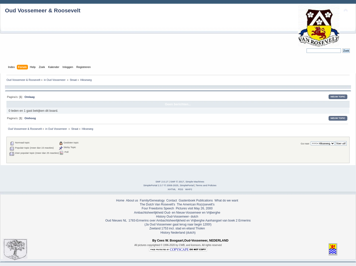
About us (132, 200)
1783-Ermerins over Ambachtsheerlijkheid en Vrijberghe (166, 220)
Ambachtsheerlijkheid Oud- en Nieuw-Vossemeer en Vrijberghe (177, 212)
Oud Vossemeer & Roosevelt (42, 10)
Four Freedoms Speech (158, 208)
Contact (171, 200)
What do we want (226, 200)
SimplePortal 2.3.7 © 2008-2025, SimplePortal (168, 185)
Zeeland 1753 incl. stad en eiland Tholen (177, 228)
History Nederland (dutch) (178, 232)
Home (120, 200)
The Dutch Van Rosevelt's (157, 204)
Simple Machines (194, 181)
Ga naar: (305, 143)
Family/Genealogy (152, 200)
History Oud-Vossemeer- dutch (177, 216)
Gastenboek (187, 200)
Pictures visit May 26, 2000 (194, 208)
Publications (204, 200)
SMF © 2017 (177, 181)
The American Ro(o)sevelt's (196, 204)
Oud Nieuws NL (116, 220)
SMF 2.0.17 (162, 181)
